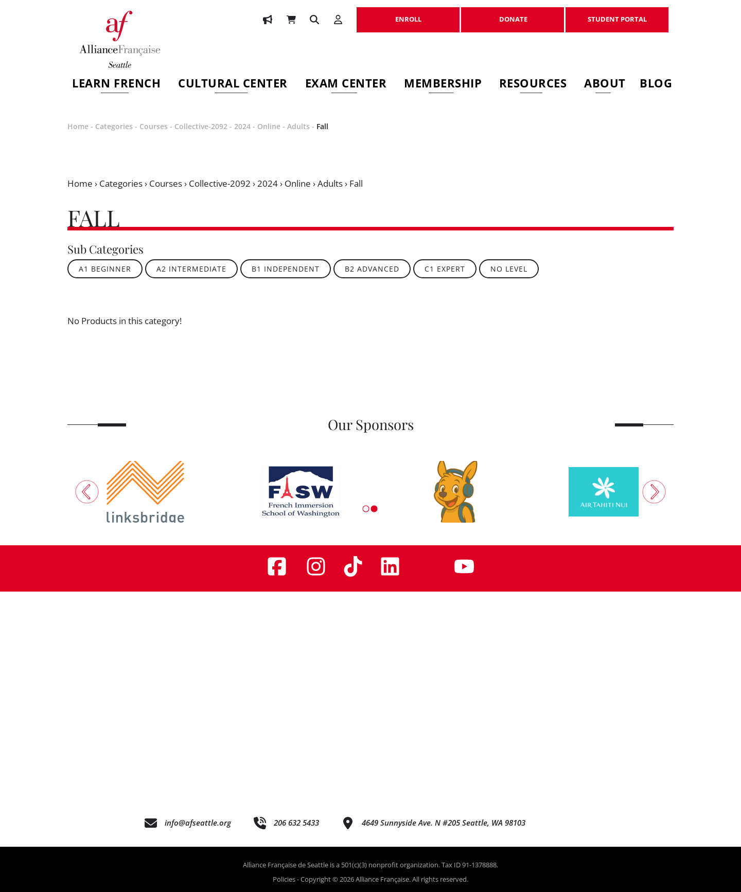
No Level (508, 269)
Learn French (116, 85)
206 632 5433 (296, 822)
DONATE (512, 14)
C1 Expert (445, 269)
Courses (153, 126)
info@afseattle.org (198, 822)
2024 (242, 126)
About (605, 85)
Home (78, 126)
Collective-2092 (200, 126)
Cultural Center (233, 85)
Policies (284, 879)
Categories (114, 126)
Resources (533, 85)
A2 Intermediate (191, 269)
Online (268, 126)
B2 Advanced (372, 269)
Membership (443, 85)
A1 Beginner (105, 269)
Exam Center (346, 85)
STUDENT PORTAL (617, 14)
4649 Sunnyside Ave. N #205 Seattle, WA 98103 (443, 822)
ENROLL (408, 14)
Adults (298, 126)
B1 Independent (286, 269)
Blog (656, 85)
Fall (322, 126)
